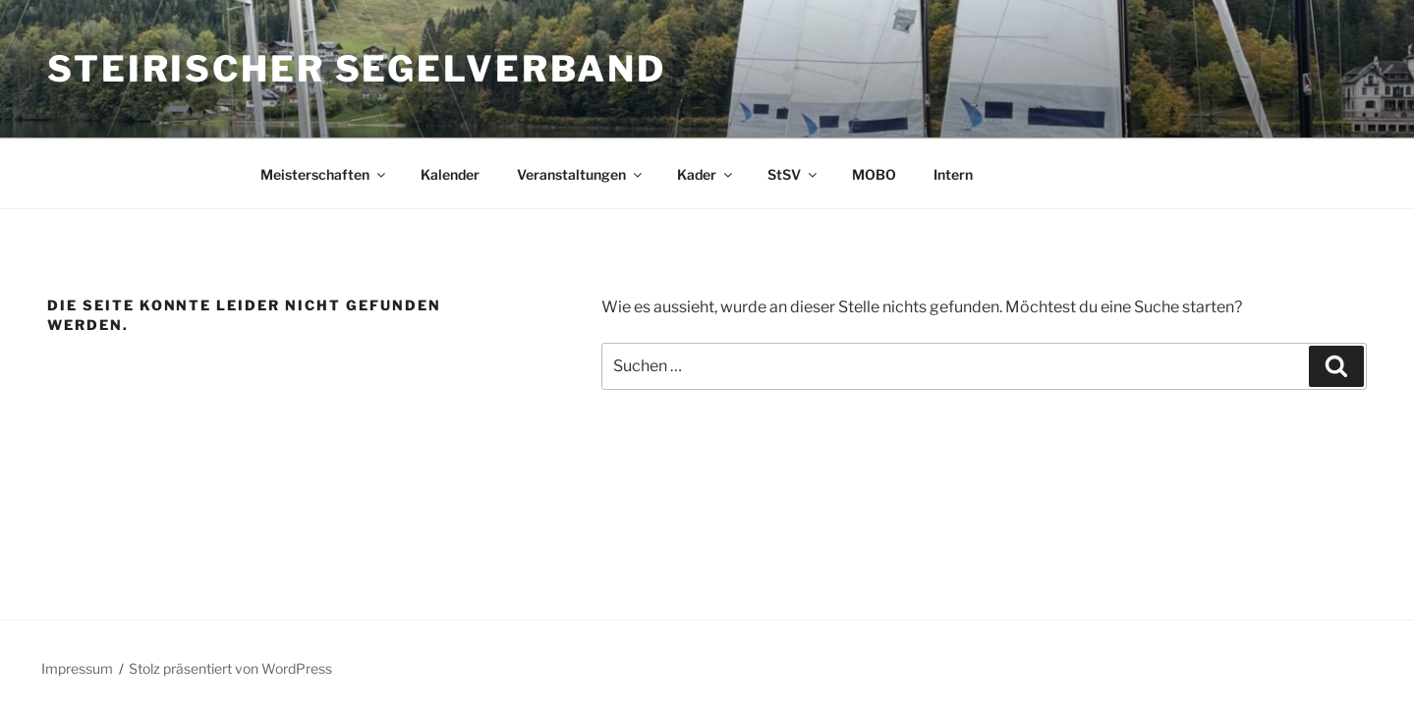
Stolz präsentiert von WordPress (230, 668)
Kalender (450, 174)
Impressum (77, 668)
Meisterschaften (324, 174)
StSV (793, 174)
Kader (706, 174)
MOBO (874, 174)
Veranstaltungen (581, 174)
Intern (953, 174)
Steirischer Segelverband (356, 68)
